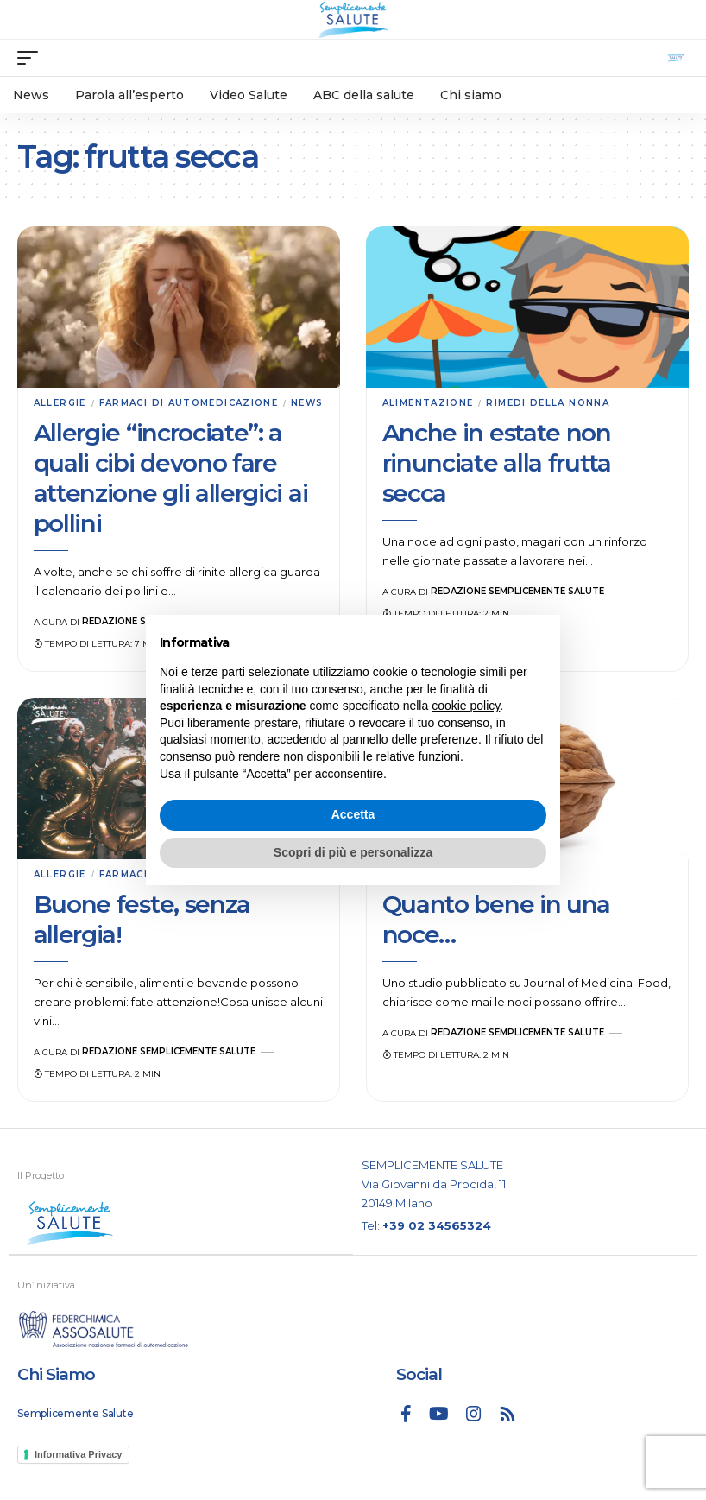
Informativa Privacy (79, 1454)
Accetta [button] (353, 814)
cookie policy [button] (466, 705)
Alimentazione (428, 402)
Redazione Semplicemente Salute (517, 591)
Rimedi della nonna (547, 402)
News (307, 402)
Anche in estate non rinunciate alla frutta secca (496, 463)
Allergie (60, 402)
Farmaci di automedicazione (188, 402)
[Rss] (507, 1414)
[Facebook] (406, 1414)
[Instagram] (474, 1414)
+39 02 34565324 (436, 1225)
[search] (676, 57)
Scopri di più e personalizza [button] (353, 852)
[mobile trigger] (32, 58)
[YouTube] (439, 1414)
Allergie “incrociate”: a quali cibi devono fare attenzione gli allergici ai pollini (171, 478)
